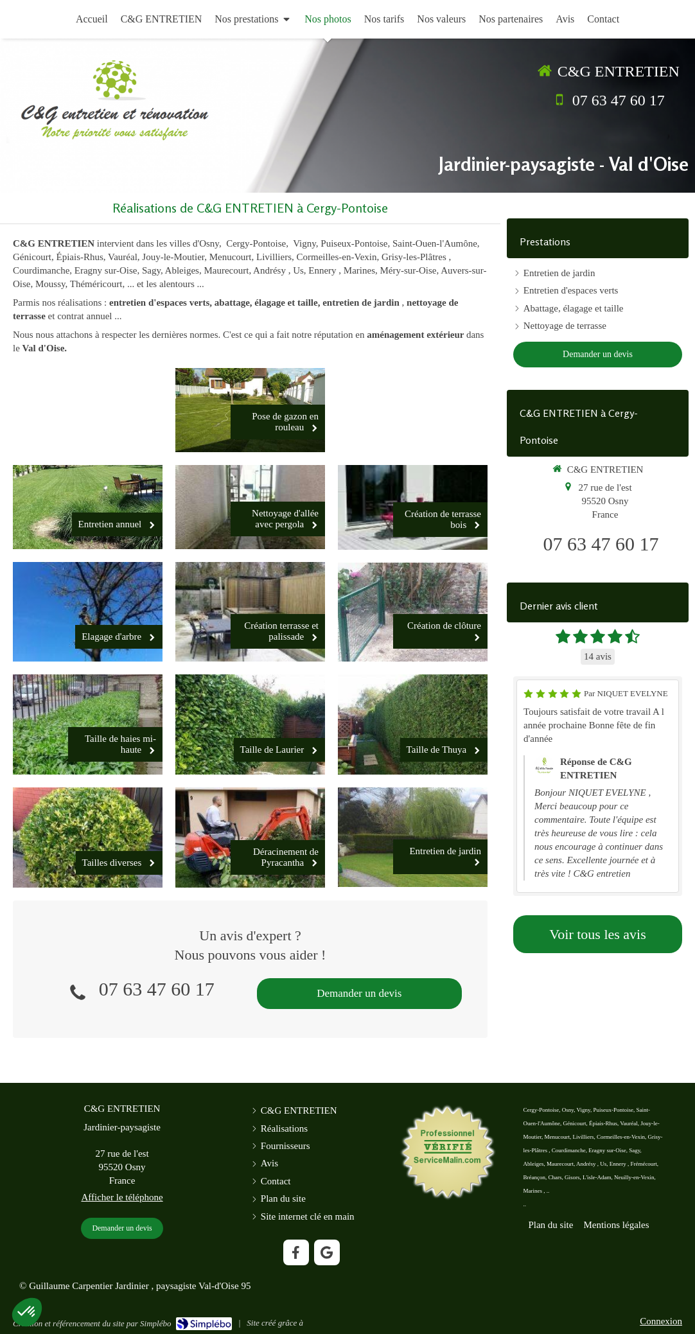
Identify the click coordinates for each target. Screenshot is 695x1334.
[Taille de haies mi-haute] (88, 724)
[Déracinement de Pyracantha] (250, 837)
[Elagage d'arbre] (88, 612)
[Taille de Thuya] (413, 724)
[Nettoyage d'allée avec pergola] (250, 507)
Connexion (661, 1321)
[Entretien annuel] (88, 507)
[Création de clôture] (413, 612)
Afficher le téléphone (122, 1197)
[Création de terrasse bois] (413, 507)
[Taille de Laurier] (250, 724)
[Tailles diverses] (88, 837)
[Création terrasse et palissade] (250, 612)
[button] (27, 1312)
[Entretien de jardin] (413, 837)
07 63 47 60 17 (618, 100)
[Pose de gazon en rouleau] (250, 410)
